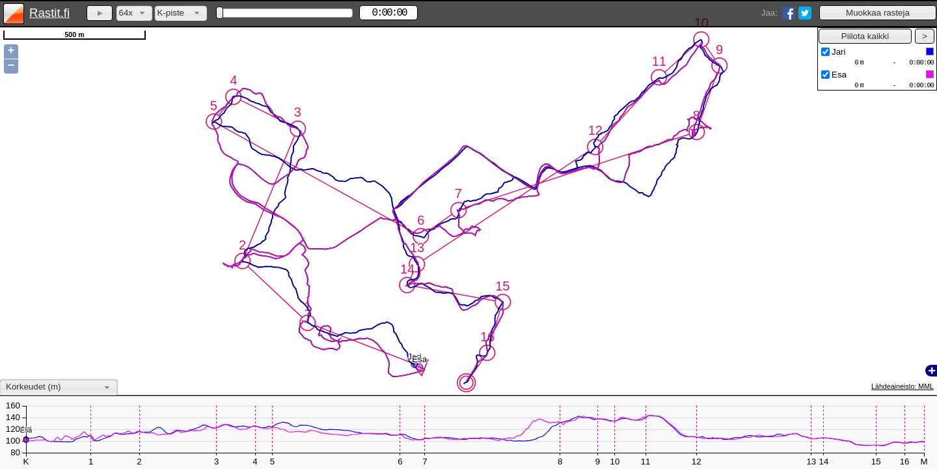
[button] (877, 12)
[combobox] (134, 13)
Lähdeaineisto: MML (902, 386)
